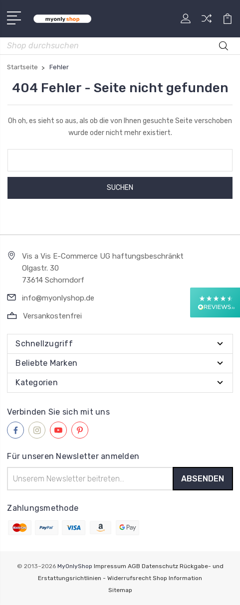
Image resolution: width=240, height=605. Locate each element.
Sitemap (120, 590)
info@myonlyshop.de (58, 298)
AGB (134, 566)
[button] (215, 302)
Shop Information (177, 578)
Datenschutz (160, 566)
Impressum (110, 566)
